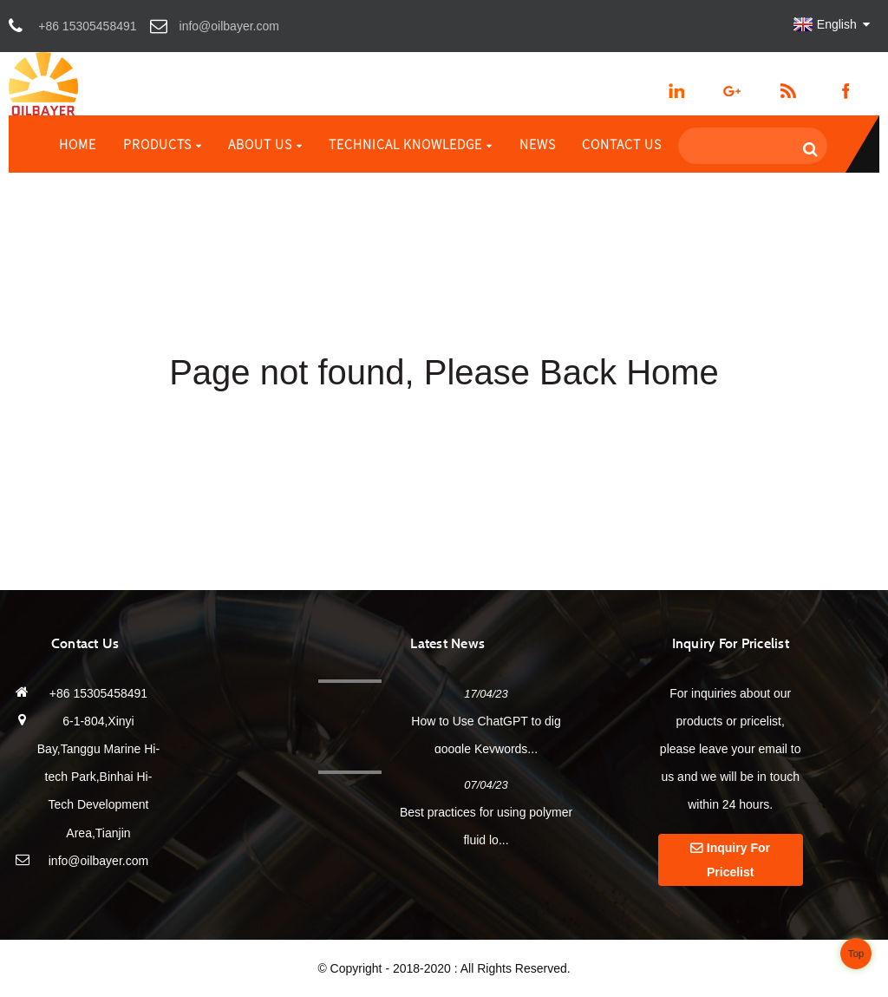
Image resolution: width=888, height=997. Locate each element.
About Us (265, 144)
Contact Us (622, 144)
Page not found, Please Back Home (444, 372)
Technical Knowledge (411, 144)
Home (77, 144)
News (537, 144)
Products (162, 144)
